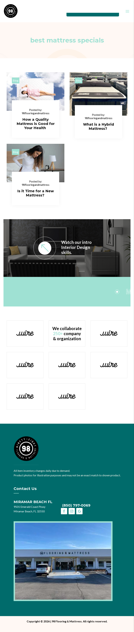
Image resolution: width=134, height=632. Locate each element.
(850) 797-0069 (76, 505)
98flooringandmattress (35, 113)
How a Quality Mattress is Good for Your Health (36, 123)
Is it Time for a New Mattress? (35, 193)
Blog (15, 80)
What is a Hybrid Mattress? (98, 126)
